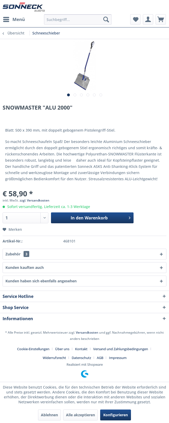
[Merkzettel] (135, 19)
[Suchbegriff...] (78, 19)
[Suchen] (106, 19)
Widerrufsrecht (54, 357)
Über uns (62, 349)
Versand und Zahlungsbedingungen (120, 349)
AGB (100, 357)
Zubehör (17, 254)
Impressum (118, 357)
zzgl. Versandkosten (34, 200)
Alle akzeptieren (80, 414)
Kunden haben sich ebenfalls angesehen (41, 280)
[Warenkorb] (161, 19)
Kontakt (81, 349)
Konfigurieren (115, 414)
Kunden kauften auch (24, 267)
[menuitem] (13, 19)
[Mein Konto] (148, 19)
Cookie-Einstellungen (33, 349)
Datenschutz (81, 357)
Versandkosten (87, 332)
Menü (14, 18)
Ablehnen (49, 414)
